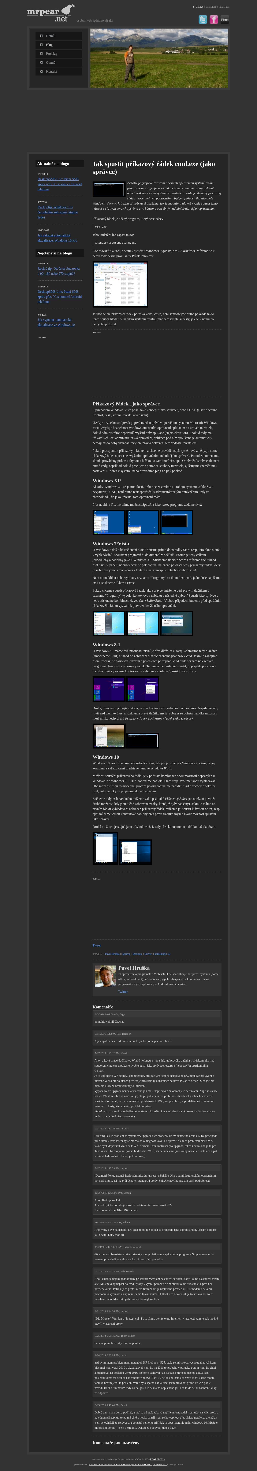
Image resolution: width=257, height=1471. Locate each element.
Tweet (97, 945)
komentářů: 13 (162, 953)
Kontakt (51, 71)
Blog (49, 45)
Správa (126, 953)
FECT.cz (157, 1459)
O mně (50, 62)
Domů (50, 36)
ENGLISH (211, 6)
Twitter (123, 991)
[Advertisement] (128, 120)
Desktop (137, 953)
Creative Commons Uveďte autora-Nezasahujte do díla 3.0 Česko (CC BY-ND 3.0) (128, 1464)
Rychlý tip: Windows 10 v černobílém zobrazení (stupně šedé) (58, 212)
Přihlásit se (224, 6)
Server (148, 953)
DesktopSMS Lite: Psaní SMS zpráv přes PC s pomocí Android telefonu (60, 184)
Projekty (51, 53)
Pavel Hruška (112, 953)
